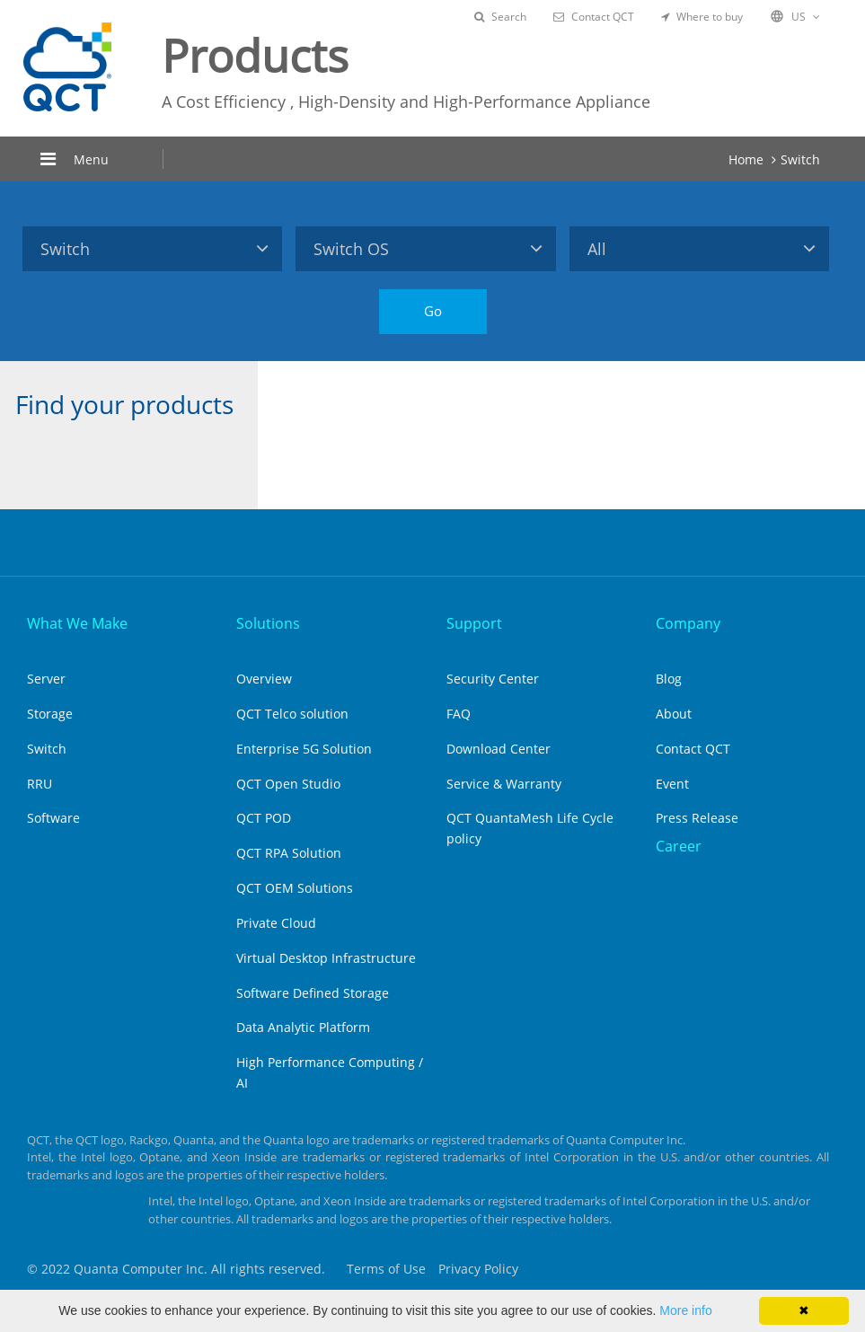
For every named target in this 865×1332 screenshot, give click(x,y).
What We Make (77, 623)
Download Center (498, 748)
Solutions (268, 623)
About (674, 713)
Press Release (697, 817)
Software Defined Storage (312, 992)
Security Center (492, 678)
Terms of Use (386, 1268)
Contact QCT (593, 16)
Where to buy (702, 16)
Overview (264, 678)
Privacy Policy (478, 1268)
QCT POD (263, 817)
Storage (50, 713)
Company (688, 623)
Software (53, 817)
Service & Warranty (503, 783)
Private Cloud (276, 922)
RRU (39, 783)
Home (745, 159)
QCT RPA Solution (288, 852)
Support (474, 623)
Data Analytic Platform (303, 1027)
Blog (669, 678)
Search (500, 16)
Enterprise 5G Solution (304, 748)
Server (46, 678)
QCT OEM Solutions (294, 887)
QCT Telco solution (292, 713)
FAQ (458, 713)
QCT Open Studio (288, 783)
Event (672, 783)
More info (685, 1310)
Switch (800, 159)
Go (433, 311)
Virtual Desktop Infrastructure (326, 957)
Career (679, 846)
